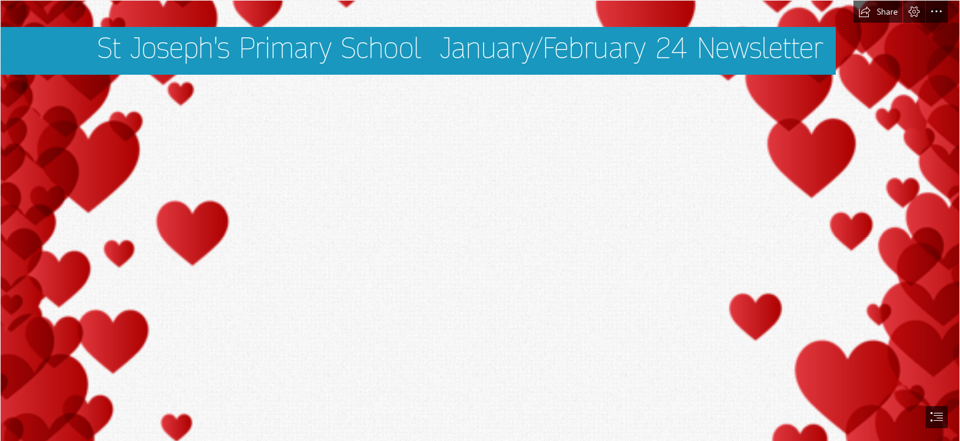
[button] (877, 12)
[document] (480, 220)
